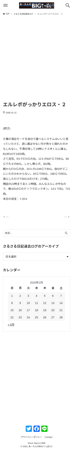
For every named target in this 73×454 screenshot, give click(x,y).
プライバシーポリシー (31, 440)
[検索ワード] (36, 236)
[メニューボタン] (5, 5)
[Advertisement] (36, 61)
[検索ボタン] (68, 5)
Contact (48, 440)
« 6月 (11, 327)
